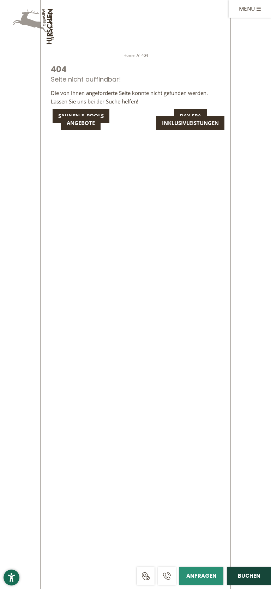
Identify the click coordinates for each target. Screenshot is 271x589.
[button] (11, 577)
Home (130, 55)
